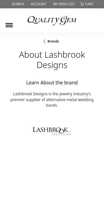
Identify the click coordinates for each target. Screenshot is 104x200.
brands (53, 41)
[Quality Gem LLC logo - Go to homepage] (52, 20)
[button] (17, 4)
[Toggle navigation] (9, 23)
